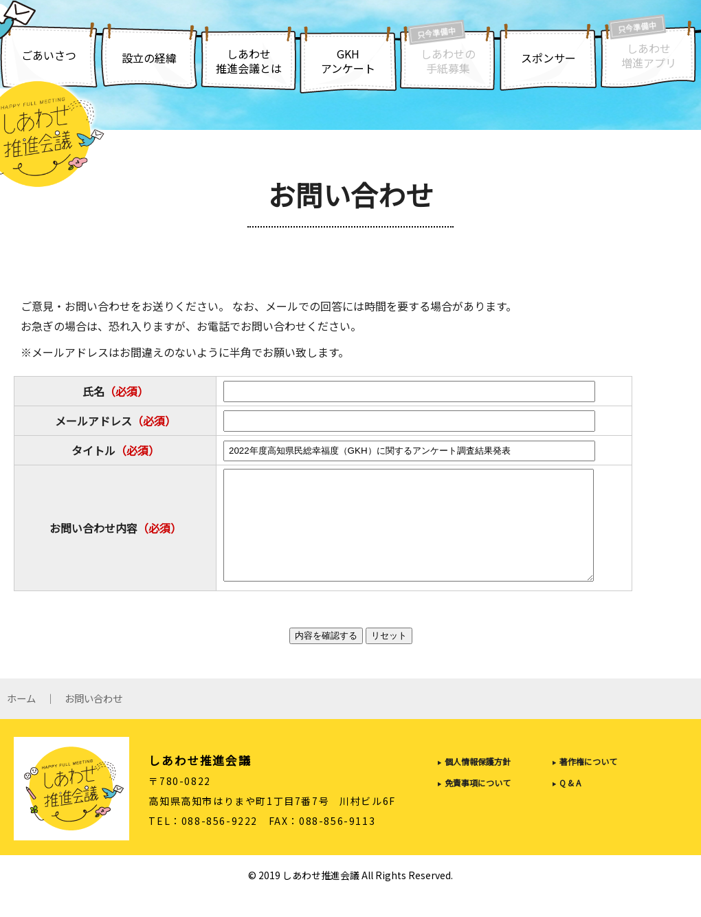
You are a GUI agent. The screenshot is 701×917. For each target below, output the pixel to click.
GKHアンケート (348, 60)
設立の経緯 (149, 57)
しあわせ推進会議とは (249, 60)
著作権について (588, 782)
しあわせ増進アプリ (648, 55)
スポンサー (548, 57)
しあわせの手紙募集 (448, 60)
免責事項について (478, 804)
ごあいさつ (48, 55)
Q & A (570, 804)
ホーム (21, 720)
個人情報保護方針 (478, 782)
